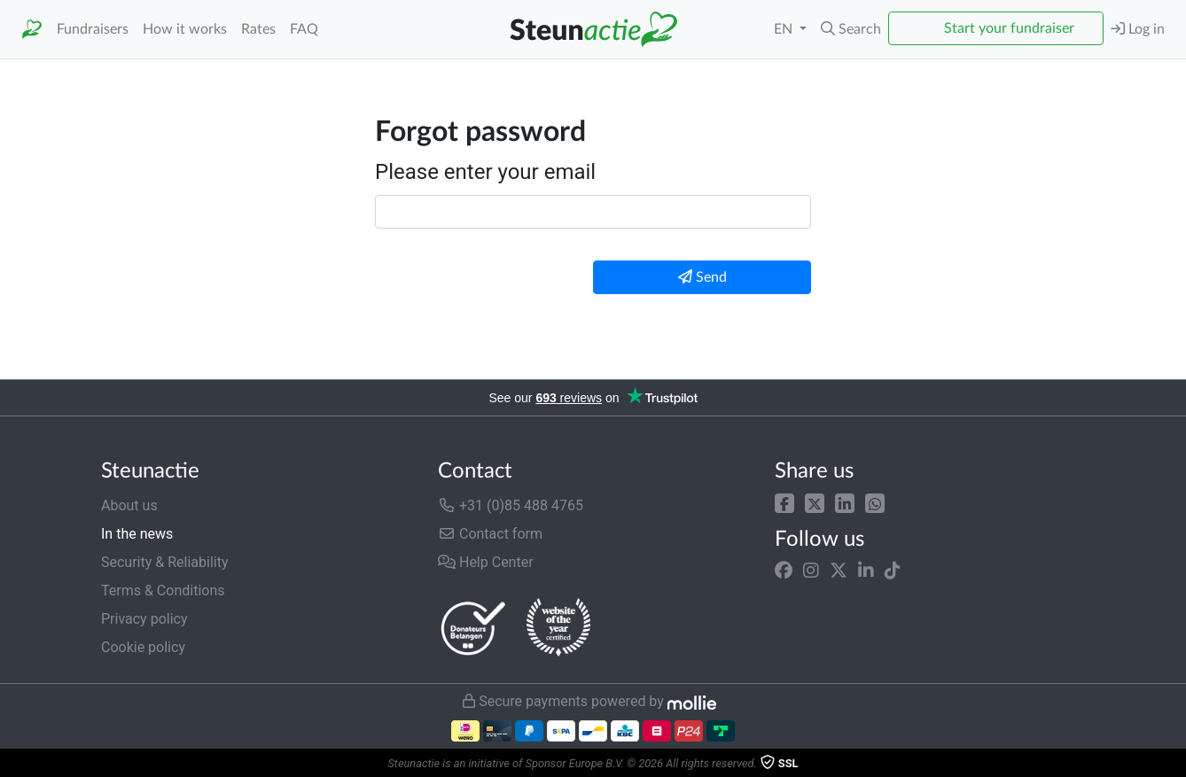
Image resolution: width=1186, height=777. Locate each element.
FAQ (304, 29)
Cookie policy (143, 647)
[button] (851, 29)
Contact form (490, 533)
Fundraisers (93, 29)
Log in (1138, 28)
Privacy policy (144, 618)
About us (129, 505)
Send (702, 276)
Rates (258, 29)
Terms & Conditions (163, 590)
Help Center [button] (486, 562)
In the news (137, 533)
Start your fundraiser (1009, 28)
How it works (185, 29)
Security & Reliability (164, 562)
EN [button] (785, 29)
